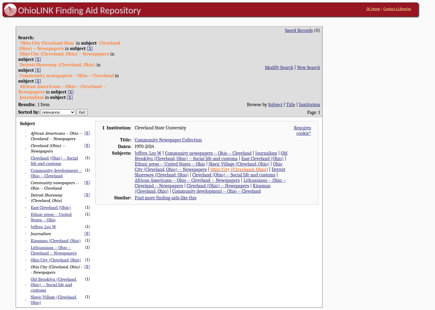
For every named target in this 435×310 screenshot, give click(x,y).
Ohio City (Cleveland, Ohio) (56, 260)
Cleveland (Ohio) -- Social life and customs (54, 160)
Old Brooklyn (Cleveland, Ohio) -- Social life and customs (54, 285)
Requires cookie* (302, 130)
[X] (90, 48)
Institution (309, 104)
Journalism (266, 153)
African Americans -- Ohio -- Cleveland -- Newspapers (187, 180)
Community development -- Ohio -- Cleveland (56, 173)
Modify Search (279, 67)
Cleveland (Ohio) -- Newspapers (218, 185)
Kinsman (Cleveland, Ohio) (56, 240)
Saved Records (299, 30)
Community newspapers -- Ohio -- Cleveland (208, 153)
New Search (308, 67)
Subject (275, 104)
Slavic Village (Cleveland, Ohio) (239, 164)
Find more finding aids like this (165, 198)
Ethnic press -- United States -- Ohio (51, 217)
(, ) (239, 169)
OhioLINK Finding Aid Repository (79, 10)
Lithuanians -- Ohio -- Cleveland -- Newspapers (54, 250)
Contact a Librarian (397, 9)
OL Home (373, 9)
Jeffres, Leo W (43, 226)
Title (290, 104)
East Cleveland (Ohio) (51, 207)
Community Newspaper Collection (168, 140)
